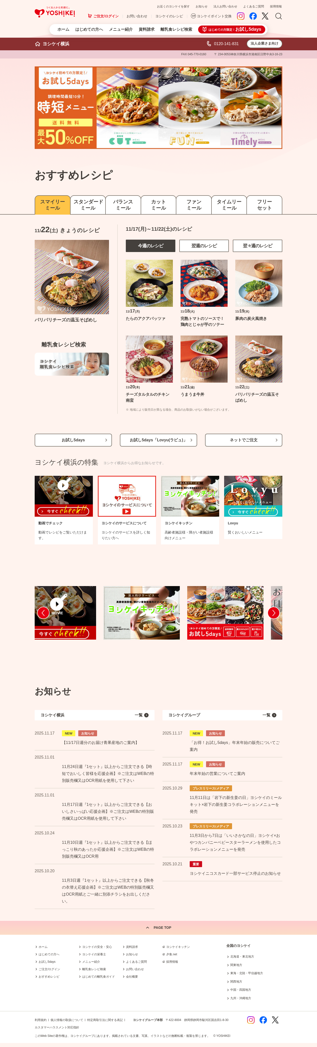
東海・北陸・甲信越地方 (246, 973)
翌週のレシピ (204, 245)
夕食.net (171, 954)
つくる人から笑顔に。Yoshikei (55, 12)
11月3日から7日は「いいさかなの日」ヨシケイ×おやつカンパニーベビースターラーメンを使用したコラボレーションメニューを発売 (235, 842)
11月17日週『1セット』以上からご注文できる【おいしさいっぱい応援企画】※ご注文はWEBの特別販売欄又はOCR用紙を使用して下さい (108, 811)
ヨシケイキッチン (178, 947)
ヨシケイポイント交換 (214, 16)
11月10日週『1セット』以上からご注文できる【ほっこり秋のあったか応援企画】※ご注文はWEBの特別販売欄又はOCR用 (108, 849)
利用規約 (41, 1020)
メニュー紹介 (121, 29)
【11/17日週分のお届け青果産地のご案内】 (100, 742)
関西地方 (236, 981)
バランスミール (123, 205)
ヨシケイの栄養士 (94, 954)
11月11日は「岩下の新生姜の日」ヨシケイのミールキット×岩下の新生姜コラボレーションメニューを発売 (236, 804)
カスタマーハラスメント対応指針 (57, 1027)
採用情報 (276, 6)
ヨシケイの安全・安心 (97, 947)
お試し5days (73, 440)
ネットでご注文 (244, 440)
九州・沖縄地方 (240, 998)
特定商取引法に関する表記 (105, 1020)
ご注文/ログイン (106, 16)
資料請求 (147, 29)
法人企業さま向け (264, 43)
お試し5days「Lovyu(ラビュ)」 (158, 440)
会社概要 (132, 976)
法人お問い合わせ (225, 6)
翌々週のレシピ (257, 245)
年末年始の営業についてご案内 (217, 773)
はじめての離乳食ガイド (98, 976)
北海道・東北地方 (242, 956)
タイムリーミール (229, 205)
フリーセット (264, 205)
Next (276, 108)
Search (278, 16)
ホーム (63, 29)
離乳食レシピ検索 (176, 29)
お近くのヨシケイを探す (173, 6)
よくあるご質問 (253, 6)
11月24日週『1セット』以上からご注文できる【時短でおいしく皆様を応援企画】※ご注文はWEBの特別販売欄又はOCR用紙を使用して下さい (108, 773)
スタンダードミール (88, 205)
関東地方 (236, 965)
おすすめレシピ (49, 976)
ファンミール (193, 205)
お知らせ (202, 6)
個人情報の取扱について (67, 1020)
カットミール (158, 205)
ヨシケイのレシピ (169, 16)
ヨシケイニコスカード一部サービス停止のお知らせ (235, 873)
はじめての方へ (89, 29)
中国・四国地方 (240, 989)
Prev (41, 108)
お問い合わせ (137, 16)
